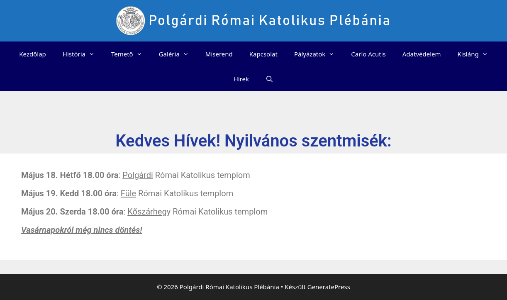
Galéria (178, 53)
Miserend (219, 54)
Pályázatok (318, 53)
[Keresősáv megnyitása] (269, 78)
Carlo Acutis (368, 54)
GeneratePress (328, 287)
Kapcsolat (263, 54)
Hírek (241, 79)
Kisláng (477, 53)
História (83, 53)
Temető (131, 53)
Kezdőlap (32, 54)
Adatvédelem (421, 54)
